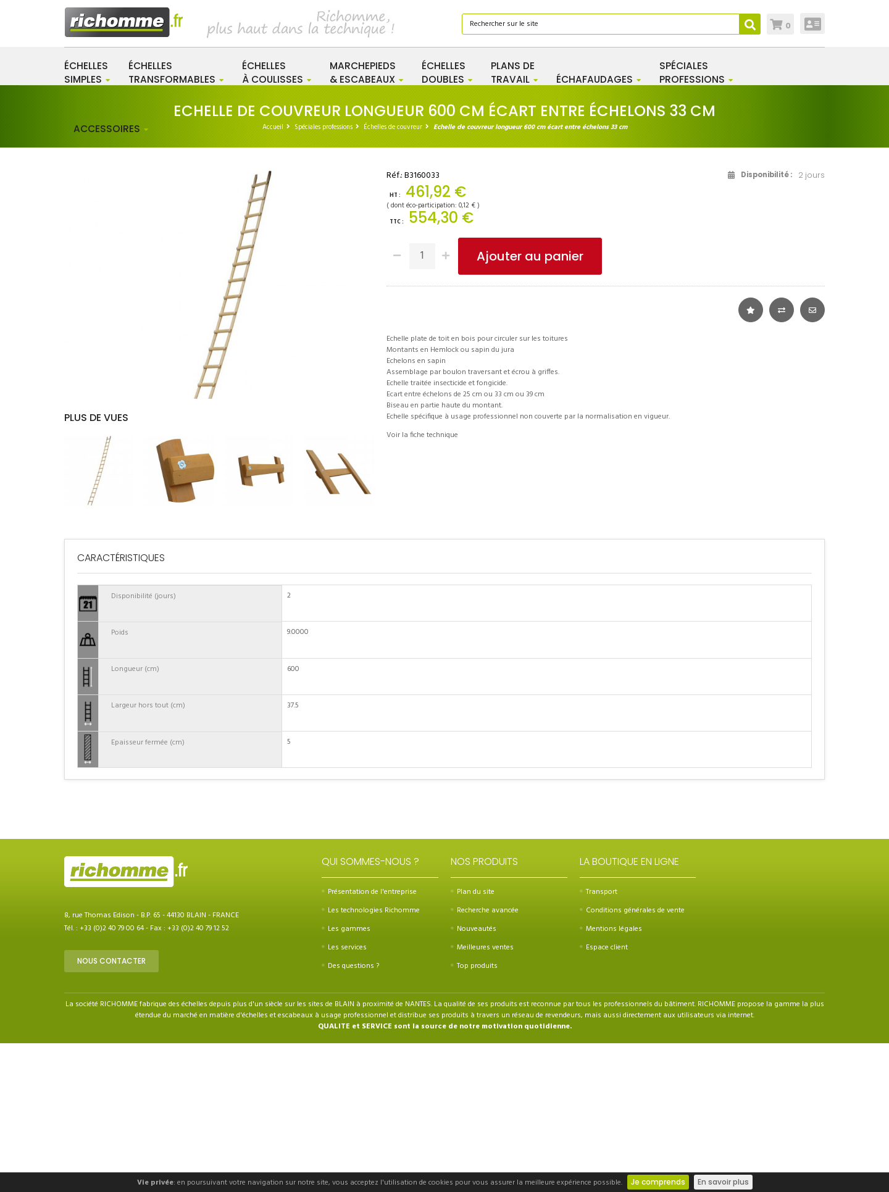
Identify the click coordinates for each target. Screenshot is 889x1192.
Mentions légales (611, 1078)
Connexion (812, 23)
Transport (598, 1041)
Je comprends (658, 1182)
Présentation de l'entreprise (369, 1041)
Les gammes (346, 1078)
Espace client (604, 1096)
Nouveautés (473, 1078)
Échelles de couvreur (393, 195)
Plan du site (473, 1041)
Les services (344, 1096)
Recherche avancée (485, 1059)
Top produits (474, 1115)
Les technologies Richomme (371, 1059)
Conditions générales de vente (632, 1059)
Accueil (272, 195)
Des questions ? (350, 1115)
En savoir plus (723, 1182)
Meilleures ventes (482, 1096)
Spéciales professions (323, 195)
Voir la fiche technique (422, 504)
